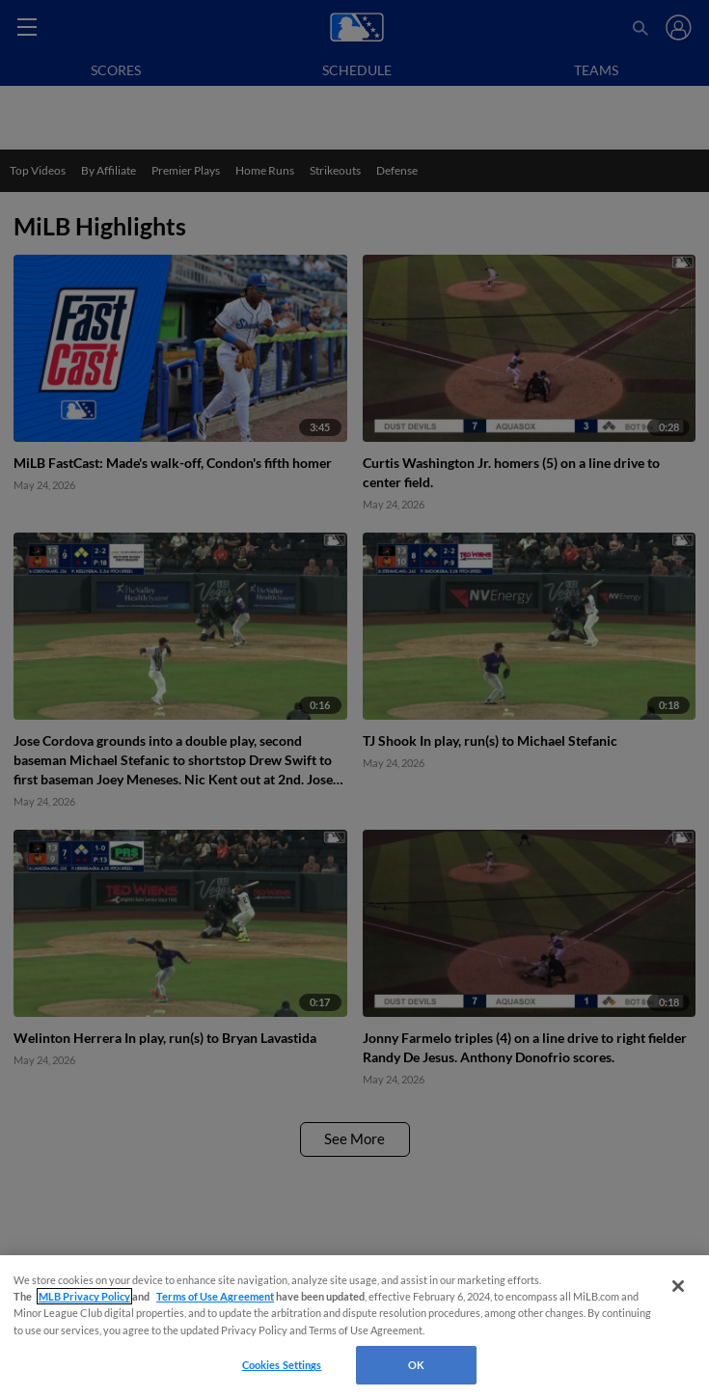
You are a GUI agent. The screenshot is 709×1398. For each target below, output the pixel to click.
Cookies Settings (282, 1364)
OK (416, 1364)
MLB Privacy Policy (84, 1296)
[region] (354, 1326)
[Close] (678, 1286)
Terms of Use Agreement (215, 1296)
